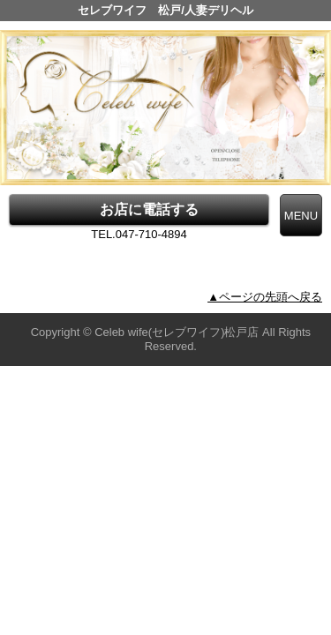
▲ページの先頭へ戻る (264, 296)
